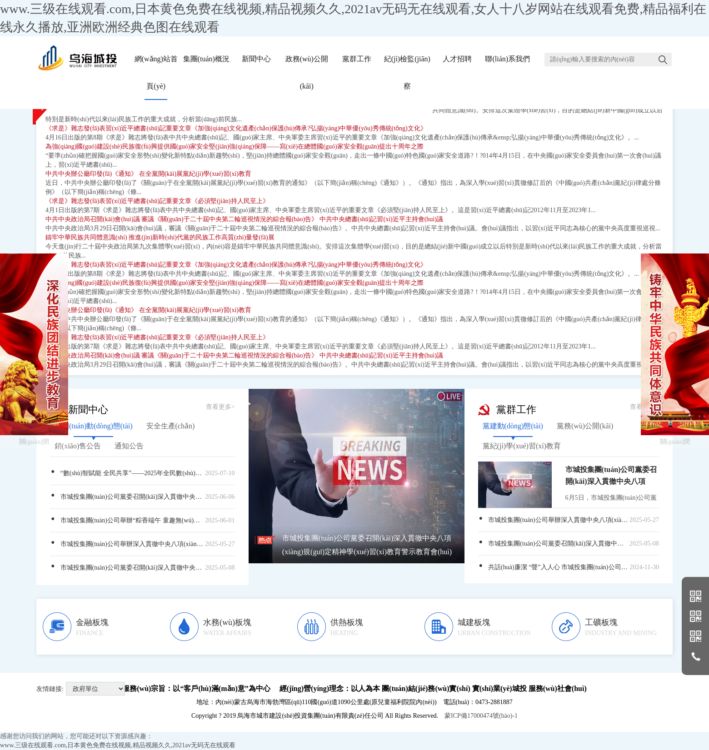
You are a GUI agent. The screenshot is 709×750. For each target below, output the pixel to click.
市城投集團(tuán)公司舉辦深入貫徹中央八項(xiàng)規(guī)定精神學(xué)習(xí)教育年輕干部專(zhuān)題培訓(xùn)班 (142, 544)
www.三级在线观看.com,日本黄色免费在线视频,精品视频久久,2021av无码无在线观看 (117, 745)
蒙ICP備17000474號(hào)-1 (481, 715)
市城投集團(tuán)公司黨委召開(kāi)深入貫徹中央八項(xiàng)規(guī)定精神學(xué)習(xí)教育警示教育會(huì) (142, 496)
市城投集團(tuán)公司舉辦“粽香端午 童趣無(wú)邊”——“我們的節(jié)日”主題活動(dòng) (142, 520)
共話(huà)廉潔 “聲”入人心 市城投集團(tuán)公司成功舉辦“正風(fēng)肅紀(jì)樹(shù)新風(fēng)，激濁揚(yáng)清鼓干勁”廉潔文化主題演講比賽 (568, 567)
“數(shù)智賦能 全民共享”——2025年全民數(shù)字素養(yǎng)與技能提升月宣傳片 (142, 473)
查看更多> (220, 406)
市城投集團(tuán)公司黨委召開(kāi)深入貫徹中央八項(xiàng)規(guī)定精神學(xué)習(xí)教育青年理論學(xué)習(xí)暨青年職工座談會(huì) (142, 567)
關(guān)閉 (34, 403)
